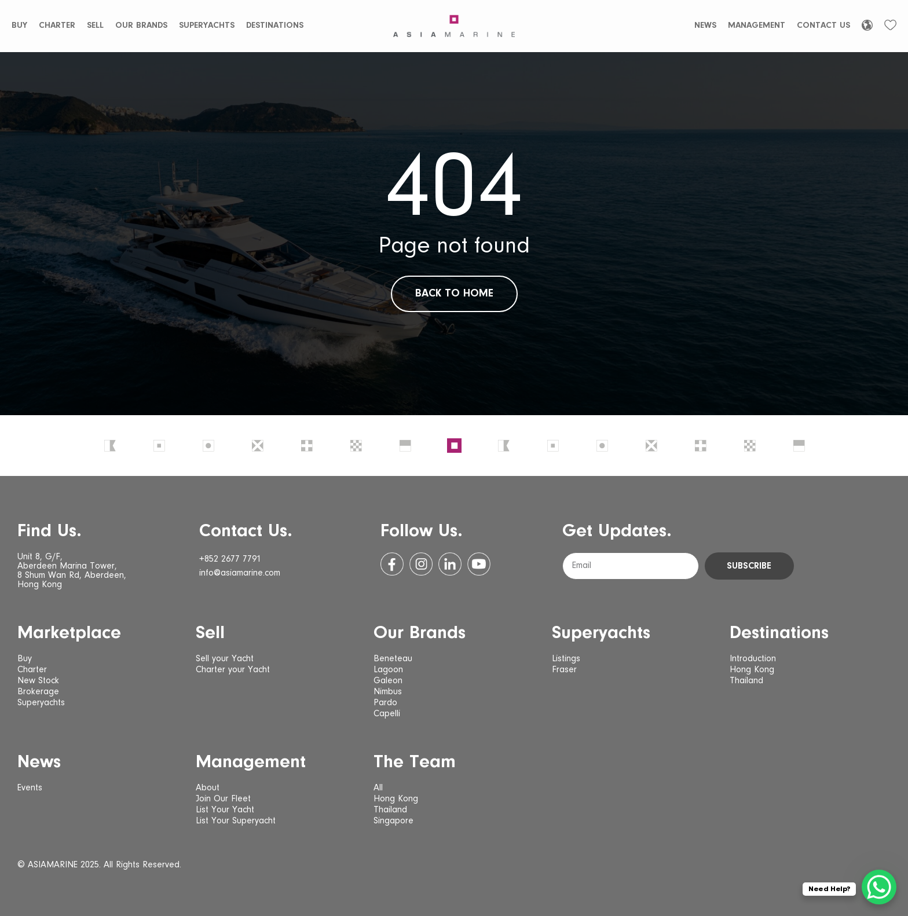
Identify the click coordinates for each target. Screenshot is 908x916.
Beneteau (393, 659)
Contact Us (823, 25)
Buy (19, 25)
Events (29, 788)
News (705, 25)
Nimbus (388, 692)
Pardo (385, 703)
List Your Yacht (225, 810)
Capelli (387, 714)
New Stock (38, 681)
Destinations (274, 25)
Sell (95, 25)
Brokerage (38, 692)
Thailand (746, 681)
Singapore (393, 821)
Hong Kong (752, 670)
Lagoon (388, 670)
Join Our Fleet (223, 799)
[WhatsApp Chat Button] (879, 887)
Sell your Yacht (225, 659)
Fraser (564, 670)
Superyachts (207, 25)
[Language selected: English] (867, 25)
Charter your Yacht (233, 670)
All (378, 788)
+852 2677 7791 (230, 559)
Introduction (753, 659)
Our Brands (141, 25)
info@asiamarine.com (239, 573)
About (207, 788)
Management (756, 25)
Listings (566, 659)
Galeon (388, 681)
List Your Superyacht (236, 821)
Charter (57, 25)
